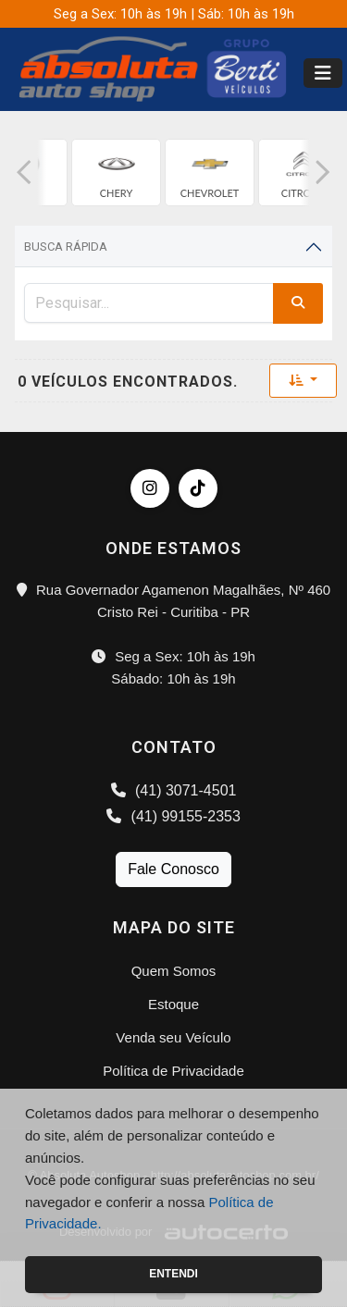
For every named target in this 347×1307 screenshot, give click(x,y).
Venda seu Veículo (173, 1037)
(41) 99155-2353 (173, 816)
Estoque (173, 1004)
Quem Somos (174, 971)
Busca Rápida (65, 246)
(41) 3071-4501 (174, 790)
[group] (116, 172)
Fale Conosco (173, 869)
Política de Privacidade (173, 1071)
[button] (24, 172)
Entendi (173, 1273)
